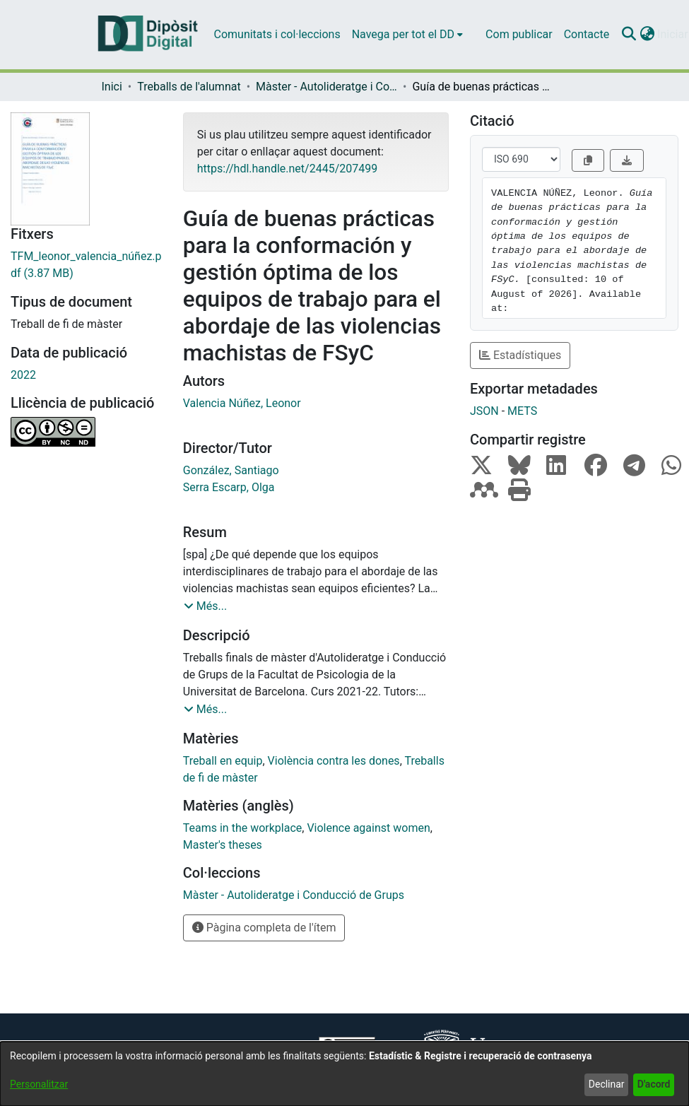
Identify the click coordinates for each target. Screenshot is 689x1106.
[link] (86, 265)
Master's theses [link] (222, 845)
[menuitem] (407, 34)
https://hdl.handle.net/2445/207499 (287, 168)
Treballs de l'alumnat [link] (188, 86)
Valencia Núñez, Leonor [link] (242, 403)
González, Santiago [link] (231, 470)
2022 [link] (23, 375)
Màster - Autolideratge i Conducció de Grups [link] (326, 86)
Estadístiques (520, 355)
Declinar (607, 1084)
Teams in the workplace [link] (242, 828)
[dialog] (344, 1074)
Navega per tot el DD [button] (403, 34)
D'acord (654, 1084)
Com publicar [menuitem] (519, 34)
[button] (628, 34)
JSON (484, 411)
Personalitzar (39, 1084)
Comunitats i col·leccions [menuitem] (277, 34)
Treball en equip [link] (223, 760)
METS (522, 411)
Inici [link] (112, 86)
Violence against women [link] (368, 828)
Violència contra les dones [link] (334, 760)
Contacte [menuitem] (586, 34)
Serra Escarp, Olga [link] (229, 487)
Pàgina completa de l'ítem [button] (264, 927)
